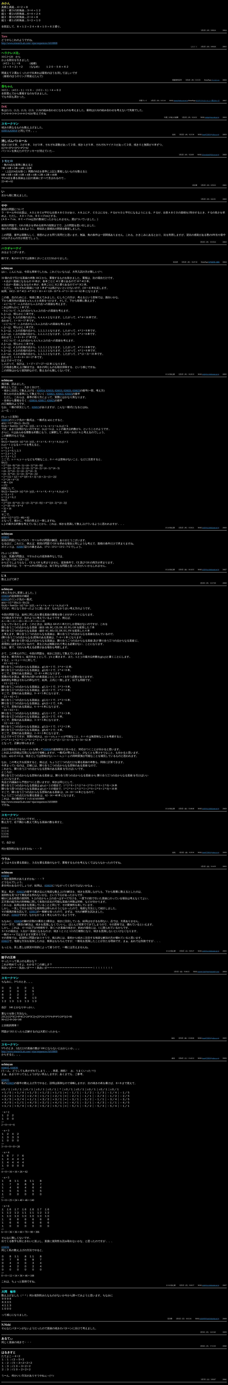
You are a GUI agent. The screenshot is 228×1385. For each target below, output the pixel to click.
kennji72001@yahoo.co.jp (210, 134)
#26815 (35, 407)
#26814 (5, 130)
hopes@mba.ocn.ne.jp (181, 100)
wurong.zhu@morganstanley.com (208, 971)
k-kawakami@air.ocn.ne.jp (210, 155)
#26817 (42, 400)
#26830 (5, 876)
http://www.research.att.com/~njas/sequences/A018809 (29, 1051)
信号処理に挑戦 (213, 262)
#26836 (14, 1067)
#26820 (67, 390)
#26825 (76, 390)
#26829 (48, 885)
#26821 (51, 393)
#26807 (20, 546)
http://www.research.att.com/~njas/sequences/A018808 (29, 43)
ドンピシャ (215, 80)
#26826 (5, 596)
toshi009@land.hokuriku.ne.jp (209, 1319)
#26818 (13, 130)
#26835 (5, 1067)
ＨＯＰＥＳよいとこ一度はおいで (207, 100)
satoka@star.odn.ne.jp (212, 117)
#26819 (58, 390)
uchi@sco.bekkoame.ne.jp (210, 374)
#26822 (59, 393)
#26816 (33, 400)
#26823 (5, 537)
